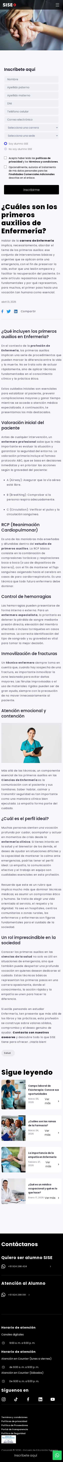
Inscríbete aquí (25, 1455)
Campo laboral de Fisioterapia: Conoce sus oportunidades (43, 1090)
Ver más (52, 1101)
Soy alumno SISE (18, 143)
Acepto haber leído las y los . (33, 159)
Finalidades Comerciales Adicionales (32, 174)
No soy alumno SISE (20, 149)
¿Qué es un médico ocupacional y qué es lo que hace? (42, 1188)
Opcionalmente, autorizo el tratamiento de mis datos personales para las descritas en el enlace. (32, 172)
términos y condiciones (43, 161)
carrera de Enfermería (37, 241)
